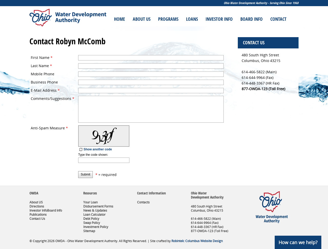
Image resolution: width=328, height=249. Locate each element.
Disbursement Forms (98, 206)
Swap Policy (91, 223)
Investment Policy (95, 227)
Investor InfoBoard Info (45, 210)
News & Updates (95, 210)
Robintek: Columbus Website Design (197, 241)
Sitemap (89, 231)
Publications (38, 214)
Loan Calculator (94, 214)
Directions (36, 206)
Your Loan (90, 202)
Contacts (143, 202)
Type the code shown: (93, 155)
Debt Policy (91, 218)
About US (36, 202)
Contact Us (37, 218)
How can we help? (298, 242)
